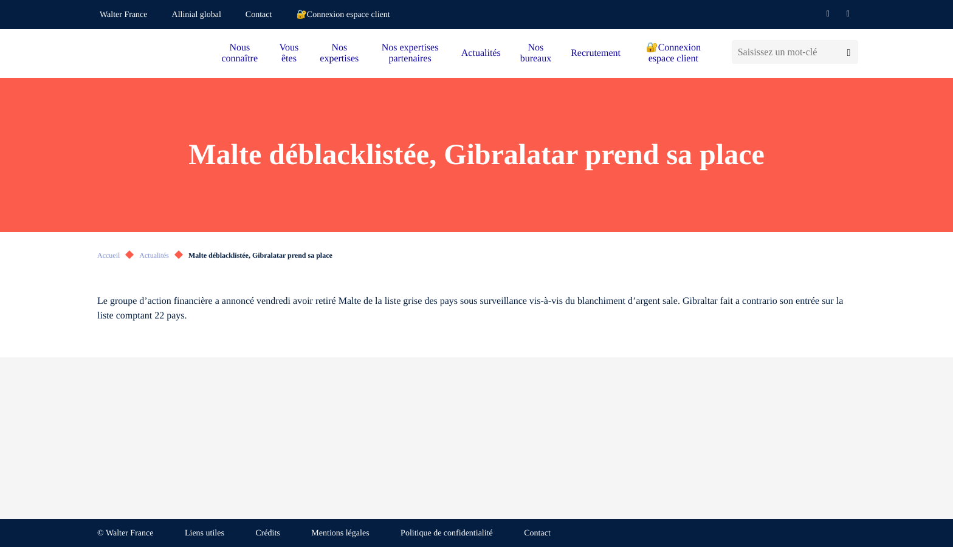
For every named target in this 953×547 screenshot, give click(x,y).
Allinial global (196, 14)
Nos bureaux (536, 53)
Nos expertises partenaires (410, 53)
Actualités (481, 53)
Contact (259, 14)
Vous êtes (289, 53)
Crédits (267, 533)
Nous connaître (240, 53)
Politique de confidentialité (447, 533)
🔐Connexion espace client (343, 14)
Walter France (124, 14)
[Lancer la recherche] (848, 52)
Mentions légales (340, 533)
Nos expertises (339, 53)
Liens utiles (204, 533)
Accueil (108, 255)
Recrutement (596, 53)
